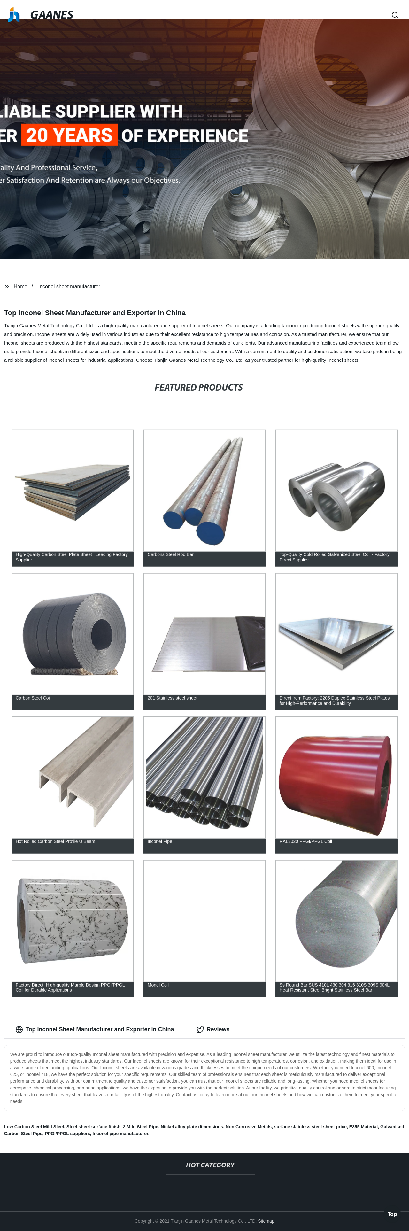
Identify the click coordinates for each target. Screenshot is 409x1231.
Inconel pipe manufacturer (120, 1133)
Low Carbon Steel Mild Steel (34, 1126)
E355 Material (363, 1126)
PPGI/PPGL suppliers (67, 1133)
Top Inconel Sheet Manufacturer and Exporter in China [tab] (94, 1030)
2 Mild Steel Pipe (140, 1126)
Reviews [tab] (213, 1030)
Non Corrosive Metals (249, 1126)
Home (20, 286)
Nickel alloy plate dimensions (192, 1126)
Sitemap (266, 1221)
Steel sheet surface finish (93, 1126)
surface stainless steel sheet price (310, 1126)
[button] (374, 15)
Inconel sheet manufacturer (69, 286)
